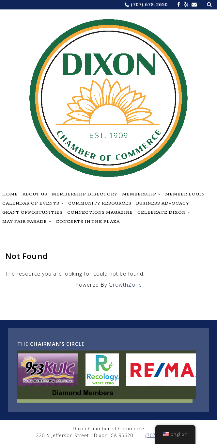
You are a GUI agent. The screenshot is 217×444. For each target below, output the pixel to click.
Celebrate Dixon (161, 212)
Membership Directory (84, 194)
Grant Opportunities (32, 212)
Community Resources (100, 203)
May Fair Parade (24, 221)
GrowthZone (125, 284)
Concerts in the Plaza (88, 221)
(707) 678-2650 (149, 4)
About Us (35, 194)
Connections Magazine (100, 212)
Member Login (185, 194)
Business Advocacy (162, 203)
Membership (139, 194)
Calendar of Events (30, 203)
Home (10, 194)
